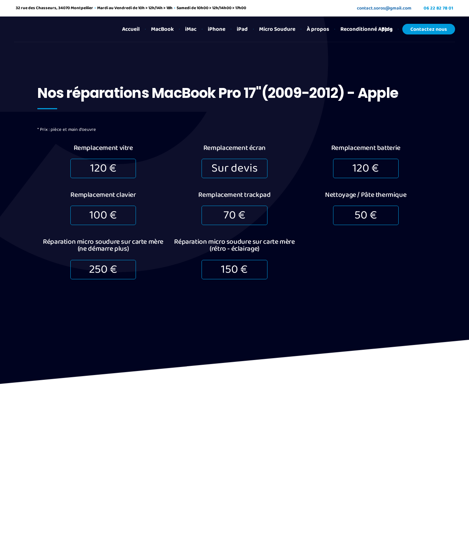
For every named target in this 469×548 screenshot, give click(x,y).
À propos (318, 29)
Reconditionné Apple (366, 29)
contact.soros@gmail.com (384, 8)
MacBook (162, 29)
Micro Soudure (277, 29)
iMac (190, 29)
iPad (242, 29)
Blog (387, 29)
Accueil (131, 29)
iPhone (216, 29)
